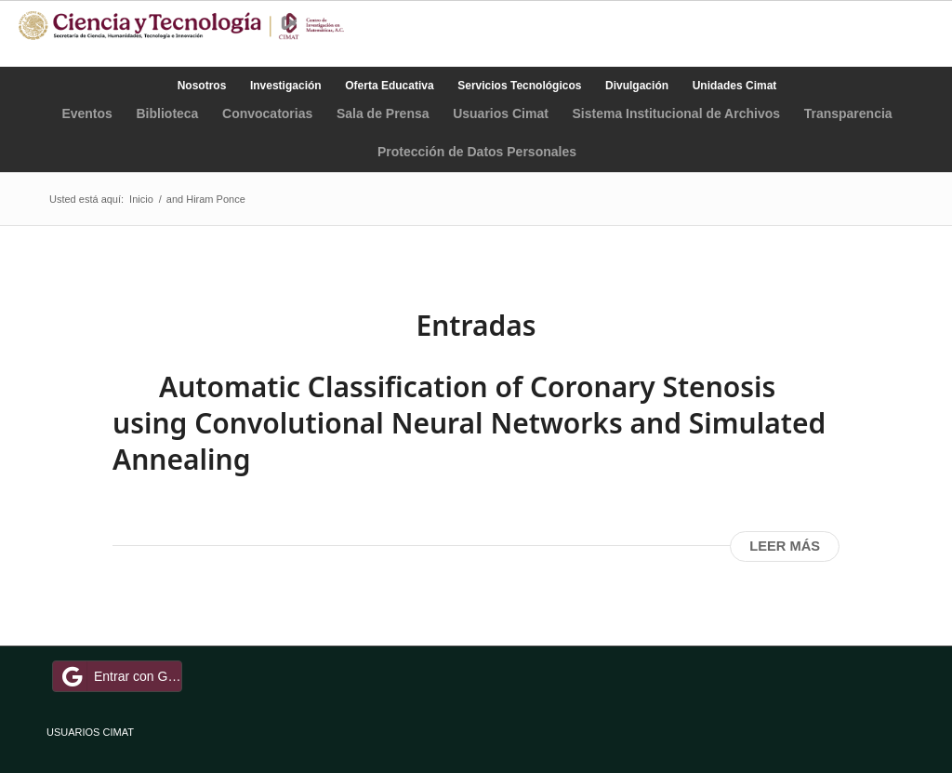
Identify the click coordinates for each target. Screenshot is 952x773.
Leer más (784, 546)
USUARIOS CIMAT (90, 732)
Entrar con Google (120, 676)
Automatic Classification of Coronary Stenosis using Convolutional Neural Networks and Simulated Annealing (469, 422)
